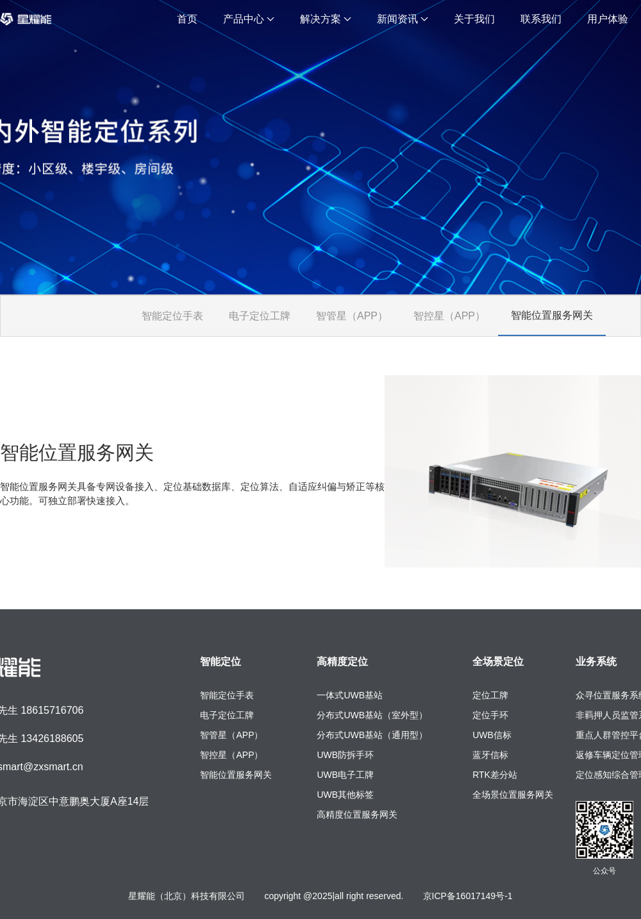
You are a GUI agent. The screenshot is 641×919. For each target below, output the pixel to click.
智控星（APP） (449, 315)
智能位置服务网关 (552, 315)
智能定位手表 (172, 315)
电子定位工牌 (259, 315)
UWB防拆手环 (345, 755)
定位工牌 (490, 695)
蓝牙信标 (490, 755)
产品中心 (248, 18)
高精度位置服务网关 (357, 814)
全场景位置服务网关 (512, 794)
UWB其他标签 (345, 794)
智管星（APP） (352, 315)
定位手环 (490, 715)
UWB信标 (492, 735)
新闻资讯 (402, 18)
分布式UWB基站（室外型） (372, 715)
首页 (187, 18)
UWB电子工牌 (345, 775)
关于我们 (474, 18)
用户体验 (607, 18)
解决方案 (325, 18)
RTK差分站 (494, 775)
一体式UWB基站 (350, 695)
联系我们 (541, 18)
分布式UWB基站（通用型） (372, 735)
